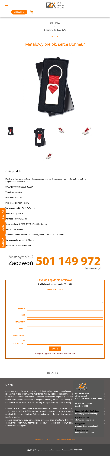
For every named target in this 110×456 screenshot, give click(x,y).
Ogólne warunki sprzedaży (64, 439)
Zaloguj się (19, 12)
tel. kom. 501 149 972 (83, 404)
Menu (2, 228)
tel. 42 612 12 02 (81, 406)
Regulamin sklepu (42, 439)
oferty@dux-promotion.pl (84, 420)
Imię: (23, 315)
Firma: (22, 329)
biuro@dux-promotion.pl (84, 432)
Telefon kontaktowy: (19, 342)
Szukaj (2, 214)
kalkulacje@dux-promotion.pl (86, 414)
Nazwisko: (20, 322)
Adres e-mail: (19, 335)
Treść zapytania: (55, 289)
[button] (7, 5)
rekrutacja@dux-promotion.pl (86, 426)
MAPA (87, 398)
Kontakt (2, 241)
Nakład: (21, 308)
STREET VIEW (96, 398)
